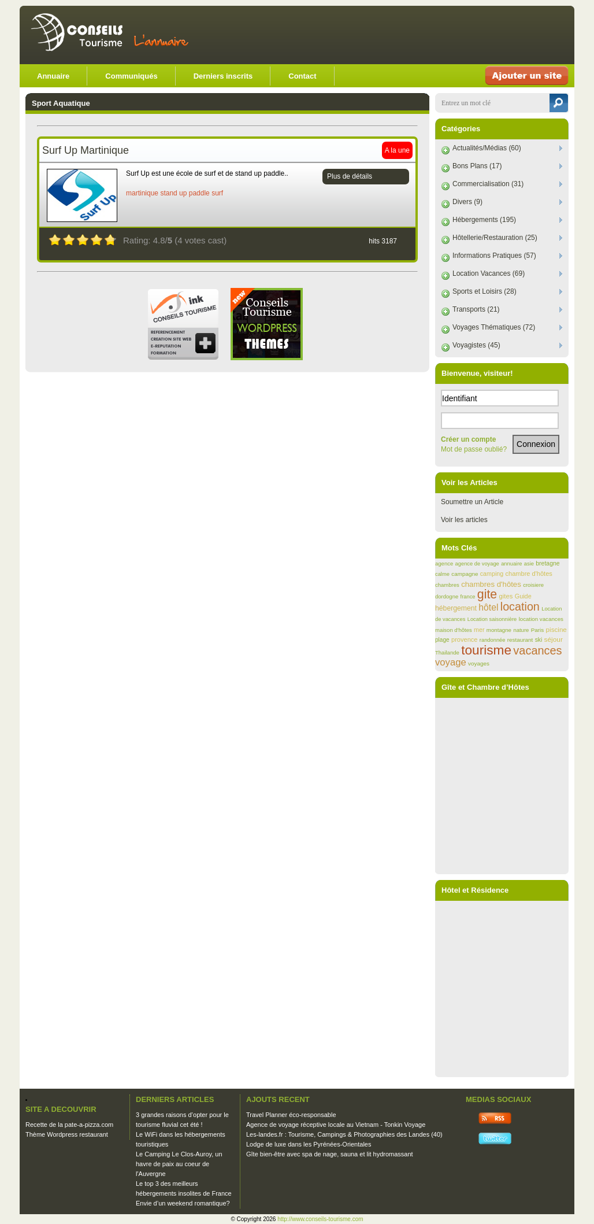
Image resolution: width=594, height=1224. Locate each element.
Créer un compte (468, 439)
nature (521, 630)
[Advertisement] (432, 34)
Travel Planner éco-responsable (291, 1114)
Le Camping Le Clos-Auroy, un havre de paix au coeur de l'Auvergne (179, 1164)
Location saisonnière (492, 619)
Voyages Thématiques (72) (493, 327)
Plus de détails (349, 176)
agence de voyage (477, 564)
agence (444, 563)
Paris (537, 630)
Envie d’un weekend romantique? (183, 1203)
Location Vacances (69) (488, 273)
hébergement (456, 608)
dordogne (446, 596)
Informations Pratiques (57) (494, 256)
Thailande (447, 652)
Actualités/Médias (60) (486, 148)
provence (464, 639)
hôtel (488, 607)
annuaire (511, 564)
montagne (499, 630)
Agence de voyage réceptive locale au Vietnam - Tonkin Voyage (335, 1124)
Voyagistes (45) (476, 345)
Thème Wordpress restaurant (66, 1134)
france (468, 597)
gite (487, 594)
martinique (142, 193)
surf (217, 193)
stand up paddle (184, 193)
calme (442, 574)
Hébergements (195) (484, 220)
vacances (537, 650)
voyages (478, 663)
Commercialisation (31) (488, 184)
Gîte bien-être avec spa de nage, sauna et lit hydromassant (329, 1154)
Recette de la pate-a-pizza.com (69, 1124)
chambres (447, 585)
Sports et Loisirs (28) (484, 291)
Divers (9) (467, 202)
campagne (464, 574)
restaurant (520, 640)
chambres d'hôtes (491, 584)
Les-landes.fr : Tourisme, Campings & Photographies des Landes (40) (344, 1134)
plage (442, 640)
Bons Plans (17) (477, 166)
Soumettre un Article (472, 502)
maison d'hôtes (453, 630)
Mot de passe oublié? (474, 449)
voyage (450, 662)
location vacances (541, 619)
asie (529, 564)
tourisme (486, 649)
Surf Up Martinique (85, 150)
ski (539, 640)
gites (506, 596)
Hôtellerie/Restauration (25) (494, 238)
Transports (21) (476, 309)
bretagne (547, 563)
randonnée (493, 640)
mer (479, 629)
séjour (553, 639)
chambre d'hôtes (528, 573)
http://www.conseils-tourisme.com (320, 1219)
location (520, 606)
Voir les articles (464, 520)
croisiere (533, 585)
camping (491, 573)
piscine (556, 629)
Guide (523, 596)
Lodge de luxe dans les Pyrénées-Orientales (308, 1144)
